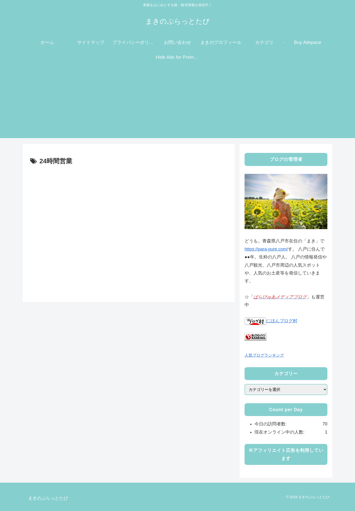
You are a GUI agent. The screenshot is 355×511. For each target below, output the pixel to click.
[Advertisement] (177, 103)
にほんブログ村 (271, 320)
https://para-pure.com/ (266, 249)
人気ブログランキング (264, 355)
